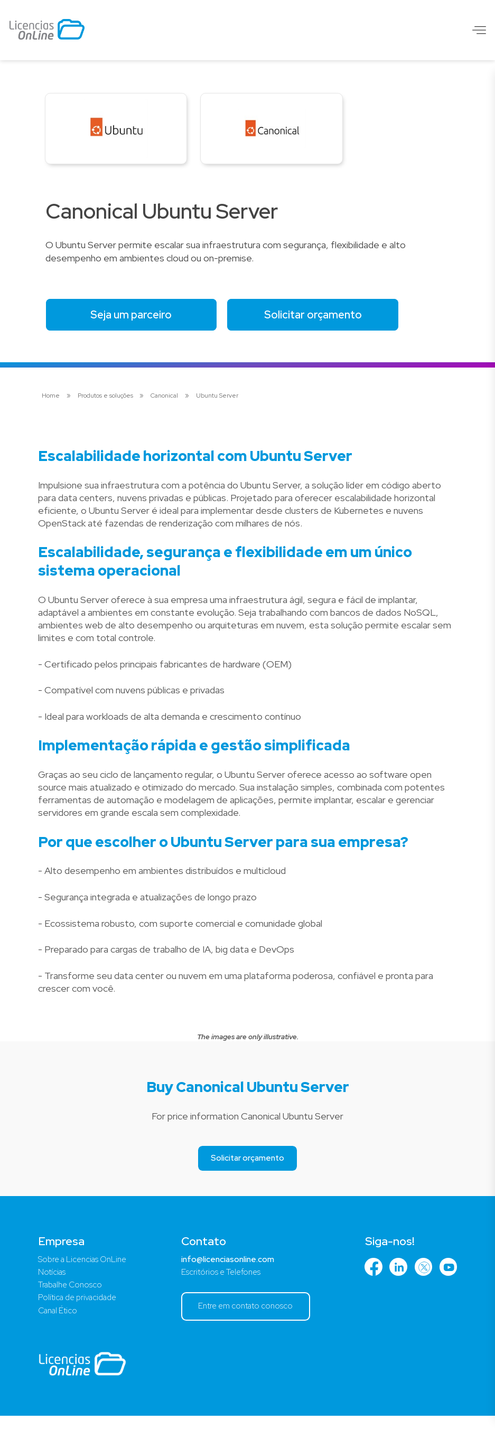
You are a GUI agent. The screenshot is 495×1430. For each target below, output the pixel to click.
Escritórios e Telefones (217, 1282)
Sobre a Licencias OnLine (85, 1268)
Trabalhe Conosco (72, 1295)
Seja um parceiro (138, 320)
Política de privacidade (80, 1309)
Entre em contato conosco (245, 1317)
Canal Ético (59, 1323)
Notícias (52, 1282)
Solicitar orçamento (331, 320)
